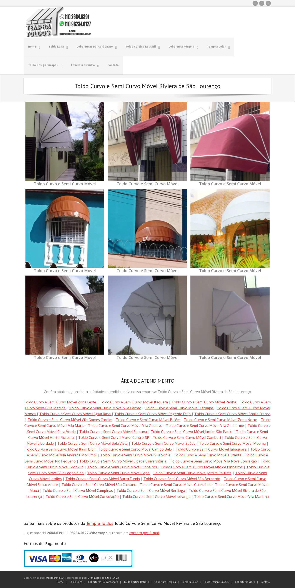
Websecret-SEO (55, 577)
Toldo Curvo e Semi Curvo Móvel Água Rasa (75, 413)
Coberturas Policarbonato (103, 581)
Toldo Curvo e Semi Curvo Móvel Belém (148, 419)
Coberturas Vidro (245, 581)
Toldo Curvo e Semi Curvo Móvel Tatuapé (179, 407)
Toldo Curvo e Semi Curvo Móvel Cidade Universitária (122, 460)
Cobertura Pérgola (165, 581)
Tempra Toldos (99, 523)
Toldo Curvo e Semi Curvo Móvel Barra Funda (102, 478)
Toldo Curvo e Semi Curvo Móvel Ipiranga (156, 496)
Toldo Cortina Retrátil (136, 581)
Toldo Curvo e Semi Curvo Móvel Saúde (163, 443)
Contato (265, 581)
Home (60, 581)
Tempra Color (190, 581)
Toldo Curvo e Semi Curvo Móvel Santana (113, 431)
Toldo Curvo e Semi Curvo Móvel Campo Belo (135, 448)
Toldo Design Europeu (216, 581)
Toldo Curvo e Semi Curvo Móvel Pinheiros (122, 466)
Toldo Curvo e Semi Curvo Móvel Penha (204, 401)
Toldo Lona (75, 581)
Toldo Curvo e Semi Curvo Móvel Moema (232, 443)
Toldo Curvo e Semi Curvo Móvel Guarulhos (175, 484)
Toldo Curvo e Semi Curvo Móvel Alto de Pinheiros (202, 466)
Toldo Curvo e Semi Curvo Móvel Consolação (82, 496)
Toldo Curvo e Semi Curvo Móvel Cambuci (187, 437)
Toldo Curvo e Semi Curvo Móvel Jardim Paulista (192, 472)
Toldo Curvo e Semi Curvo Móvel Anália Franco (232, 413)
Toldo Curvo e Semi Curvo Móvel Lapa (118, 472)
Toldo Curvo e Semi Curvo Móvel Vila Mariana (231, 496)
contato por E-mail (144, 532)
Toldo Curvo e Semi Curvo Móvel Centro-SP (114, 437)
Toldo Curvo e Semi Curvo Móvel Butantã (207, 454)
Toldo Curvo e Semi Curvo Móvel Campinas (78, 490)
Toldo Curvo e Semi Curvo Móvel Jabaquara (211, 448)
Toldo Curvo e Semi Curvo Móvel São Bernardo (181, 478)
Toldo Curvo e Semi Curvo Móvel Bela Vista (92, 443)
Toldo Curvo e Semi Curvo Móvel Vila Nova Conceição (213, 460)
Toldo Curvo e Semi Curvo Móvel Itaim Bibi (59, 448)
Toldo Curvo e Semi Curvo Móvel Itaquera (134, 401)
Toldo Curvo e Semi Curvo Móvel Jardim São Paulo (191, 431)
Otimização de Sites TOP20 (103, 577)
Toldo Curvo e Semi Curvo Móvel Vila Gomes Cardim (70, 419)
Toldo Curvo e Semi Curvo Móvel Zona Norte (220, 419)
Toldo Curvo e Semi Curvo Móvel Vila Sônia (135, 454)
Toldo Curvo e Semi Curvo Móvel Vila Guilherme (205, 425)
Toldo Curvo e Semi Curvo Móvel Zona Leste (60, 401)
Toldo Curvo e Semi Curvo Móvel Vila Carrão (105, 407)
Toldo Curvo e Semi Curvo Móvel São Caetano (99, 484)
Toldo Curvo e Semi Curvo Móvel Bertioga (151, 490)
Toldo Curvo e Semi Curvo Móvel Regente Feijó (153, 413)
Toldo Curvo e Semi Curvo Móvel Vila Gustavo (125, 425)
